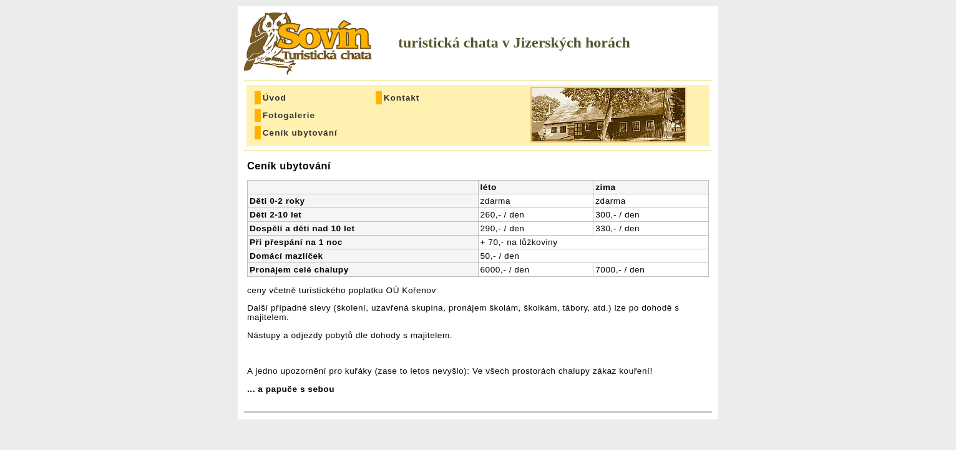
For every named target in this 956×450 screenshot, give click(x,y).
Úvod (274, 97)
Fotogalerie (289, 115)
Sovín (309, 43)
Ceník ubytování (295, 133)
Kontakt (402, 97)
